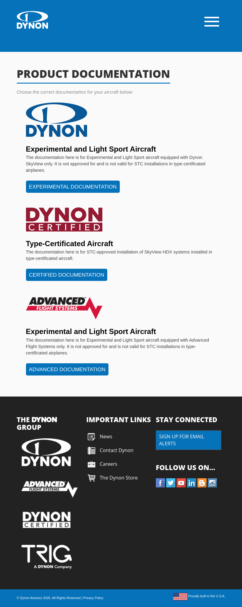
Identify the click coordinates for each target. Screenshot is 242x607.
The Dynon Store (119, 477)
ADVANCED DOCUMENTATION (67, 369)
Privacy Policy (93, 598)
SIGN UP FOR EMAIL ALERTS (181, 440)
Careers (108, 464)
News (106, 436)
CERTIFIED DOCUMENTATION (66, 275)
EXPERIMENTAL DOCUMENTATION (73, 187)
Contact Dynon (116, 450)
